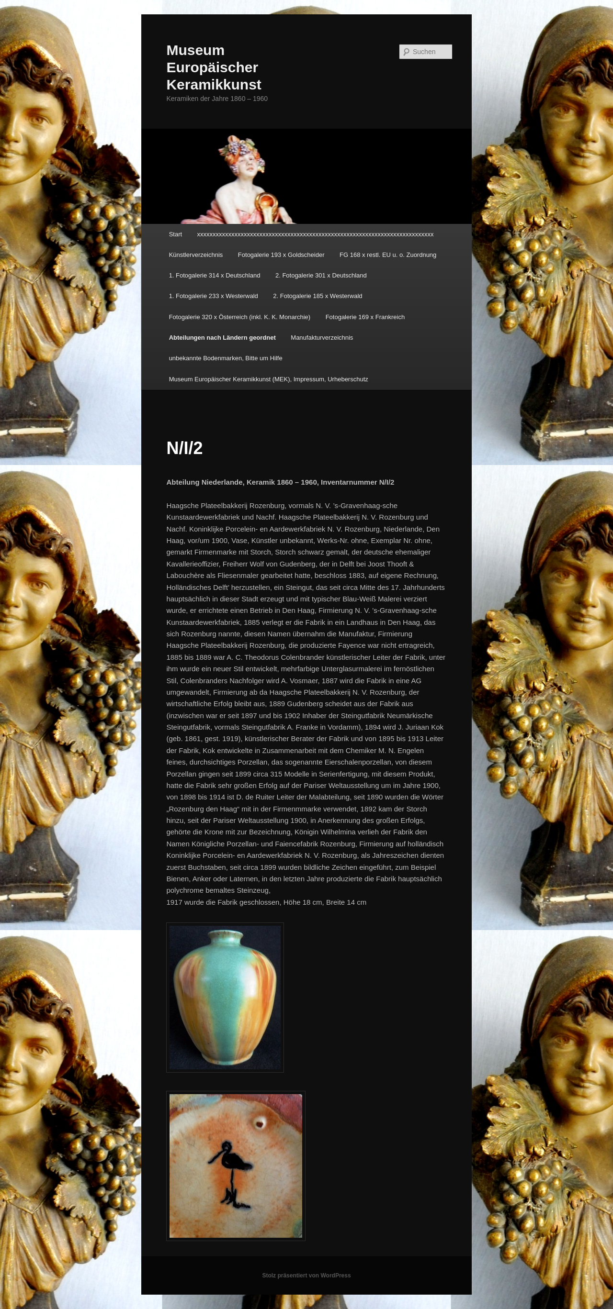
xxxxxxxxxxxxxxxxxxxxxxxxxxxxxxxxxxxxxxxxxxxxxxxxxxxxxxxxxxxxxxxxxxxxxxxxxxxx (315, 234)
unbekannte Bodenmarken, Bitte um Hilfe (226, 358)
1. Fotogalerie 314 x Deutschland (215, 275)
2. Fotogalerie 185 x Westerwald (317, 296)
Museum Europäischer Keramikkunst (213, 67)
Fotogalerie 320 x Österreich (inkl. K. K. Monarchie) (240, 317)
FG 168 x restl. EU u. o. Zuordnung (388, 254)
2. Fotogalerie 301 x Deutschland (321, 275)
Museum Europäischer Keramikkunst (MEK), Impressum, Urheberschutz (268, 379)
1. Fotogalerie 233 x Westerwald (213, 296)
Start (175, 234)
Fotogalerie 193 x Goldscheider (281, 254)
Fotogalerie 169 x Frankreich (365, 317)
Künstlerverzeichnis (196, 254)
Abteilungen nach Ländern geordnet (222, 337)
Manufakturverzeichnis (322, 337)
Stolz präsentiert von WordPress (306, 1275)
